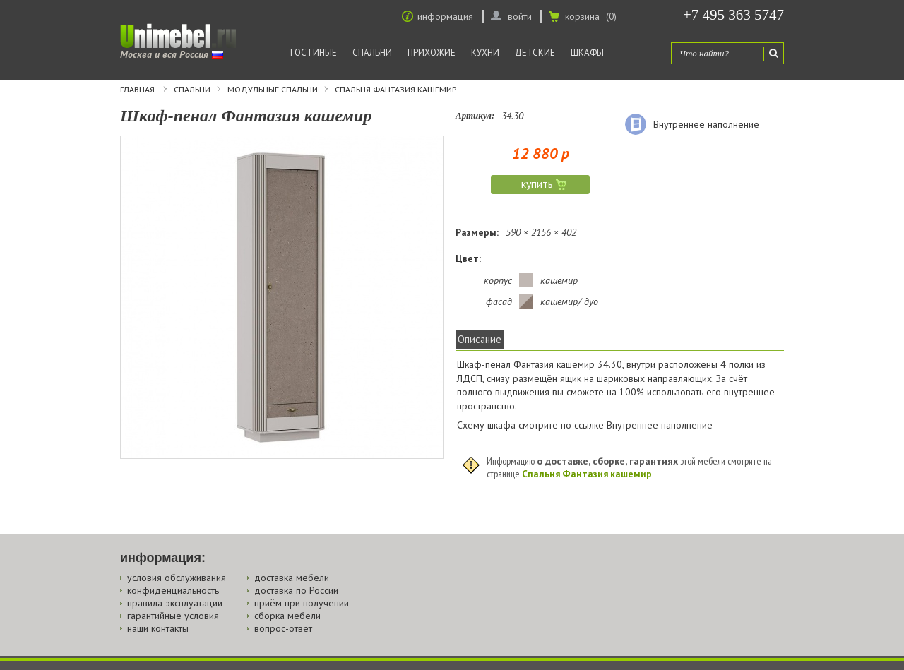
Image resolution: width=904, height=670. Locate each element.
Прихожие (432, 53)
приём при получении (301, 603)
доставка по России (296, 590)
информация (445, 16)
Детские (535, 53)
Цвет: (468, 258)
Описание (479, 339)
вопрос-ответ (283, 628)
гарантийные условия (173, 615)
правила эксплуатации (174, 603)
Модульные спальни (272, 90)
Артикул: (475, 115)
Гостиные (313, 53)
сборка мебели (287, 615)
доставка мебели (291, 577)
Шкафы (587, 53)
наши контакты (158, 628)
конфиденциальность (173, 590)
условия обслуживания (176, 577)
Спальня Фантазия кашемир (395, 90)
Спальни (372, 53)
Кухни (485, 53)
